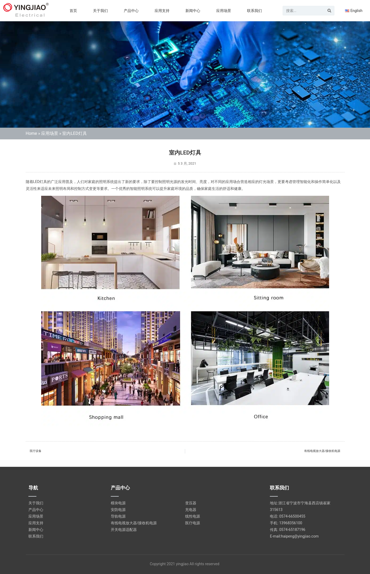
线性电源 (192, 516)
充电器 (190, 510)
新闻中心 (192, 11)
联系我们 (254, 11)
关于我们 (100, 11)
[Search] (329, 10)
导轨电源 (118, 516)
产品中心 (131, 11)
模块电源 (118, 503)
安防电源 (118, 510)
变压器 (190, 503)
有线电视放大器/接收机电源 (134, 523)
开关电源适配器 (124, 529)
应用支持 (162, 11)
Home (31, 133)
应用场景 (223, 11)
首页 (73, 11)
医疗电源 (192, 523)
